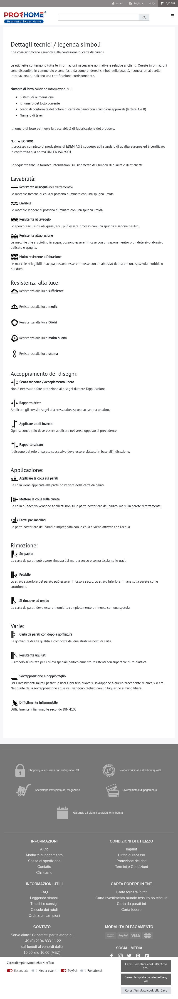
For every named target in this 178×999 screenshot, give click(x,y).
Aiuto (44, 849)
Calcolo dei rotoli (44, 910)
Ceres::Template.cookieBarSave (146, 990)
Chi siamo (44, 873)
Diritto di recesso (131, 855)
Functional (94, 971)
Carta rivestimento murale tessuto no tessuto (131, 898)
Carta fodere (131, 910)
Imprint (131, 849)
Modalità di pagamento (44, 855)
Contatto (44, 867)
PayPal (72, 971)
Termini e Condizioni (131, 867)
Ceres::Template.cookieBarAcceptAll (146, 966)
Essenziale (21, 971)
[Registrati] (136, 3)
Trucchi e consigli (44, 904)
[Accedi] (118, 3)
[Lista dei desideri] (152, 3)
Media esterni (48, 971)
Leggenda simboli (44, 898)
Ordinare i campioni (44, 915)
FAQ (44, 892)
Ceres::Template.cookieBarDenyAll (146, 979)
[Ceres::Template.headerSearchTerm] (98, 17)
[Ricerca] (144, 17)
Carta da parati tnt (131, 904)
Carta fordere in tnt (131, 892)
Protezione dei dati (131, 861)
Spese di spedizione (44, 861)
